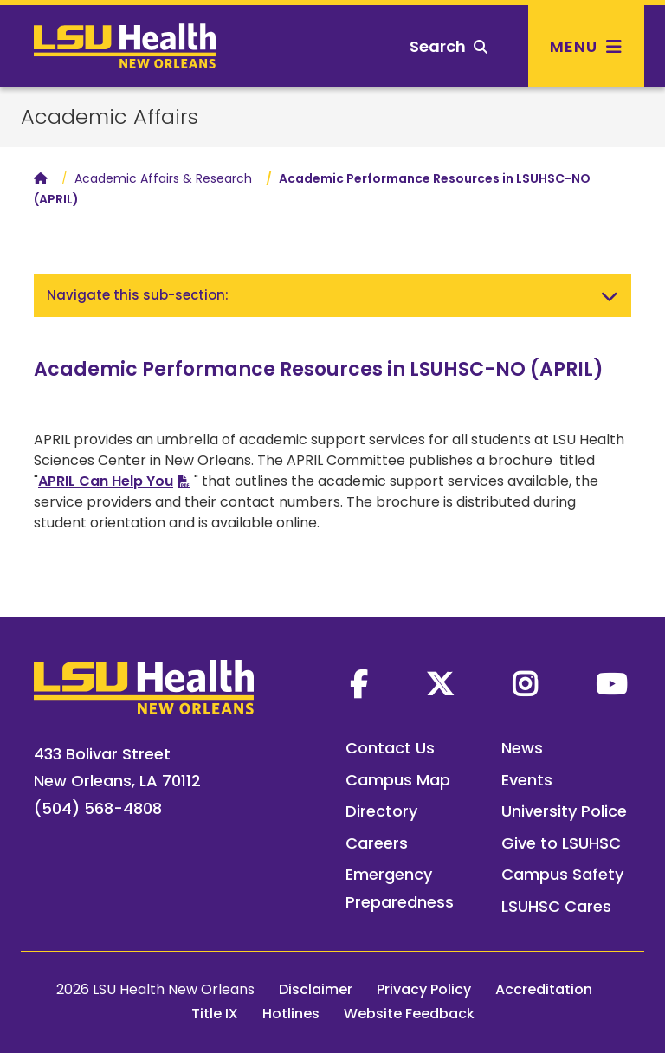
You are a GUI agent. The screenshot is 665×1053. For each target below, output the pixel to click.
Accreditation (543, 989)
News (522, 748)
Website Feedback (409, 1014)
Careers (376, 843)
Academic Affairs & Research (163, 178)
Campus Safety (562, 874)
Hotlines (291, 1014)
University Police (564, 811)
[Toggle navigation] (609, 295)
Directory (381, 811)
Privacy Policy (424, 989)
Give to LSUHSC (561, 843)
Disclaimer (315, 989)
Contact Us (390, 748)
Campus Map (397, 780)
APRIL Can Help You (105, 481)
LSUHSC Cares (556, 906)
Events (526, 780)
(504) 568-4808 (98, 808)
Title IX (214, 1014)
